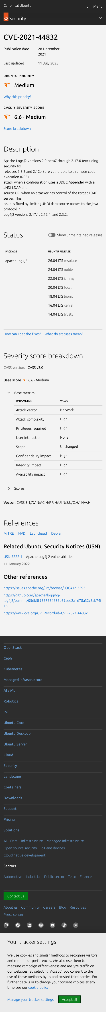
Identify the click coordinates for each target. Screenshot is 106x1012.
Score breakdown (17, 128)
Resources (78, 907)
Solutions (11, 830)
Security (10, 766)
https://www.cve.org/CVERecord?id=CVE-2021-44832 (46, 613)
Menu (97, 6)
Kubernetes (13, 669)
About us (11, 907)
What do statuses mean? (64, 334)
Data (14, 841)
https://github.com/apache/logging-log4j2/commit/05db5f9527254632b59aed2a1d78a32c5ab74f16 (53, 600)
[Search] (86, 6)
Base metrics (24, 393)
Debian (56, 533)
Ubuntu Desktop (17, 733)
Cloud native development (24, 855)
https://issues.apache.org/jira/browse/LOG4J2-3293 (44, 588)
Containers (12, 787)
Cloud (8, 755)
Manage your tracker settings (30, 999)
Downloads (13, 798)
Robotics (11, 701)
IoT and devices (53, 848)
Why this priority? (17, 97)
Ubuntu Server (15, 744)
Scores (19, 488)
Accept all (69, 999)
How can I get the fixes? (22, 334)
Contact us (15, 896)
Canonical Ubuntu (17, 5)
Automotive (13, 877)
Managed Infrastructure (65, 841)
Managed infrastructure (23, 680)
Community (30, 907)
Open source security (20, 848)
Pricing (9, 819)
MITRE (9, 533)
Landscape (12, 776)
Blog (62, 907)
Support (10, 809)
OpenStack (13, 647)
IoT (6, 712)
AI (5, 841)
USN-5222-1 (13, 557)
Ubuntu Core (14, 723)
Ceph (8, 658)
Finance (86, 877)
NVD (21, 533)
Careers (49, 907)
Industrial (33, 877)
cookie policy (38, 987)
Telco (72, 877)
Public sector (54, 877)
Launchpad (38, 533)
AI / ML (9, 690)
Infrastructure (32, 841)
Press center (13, 914)
